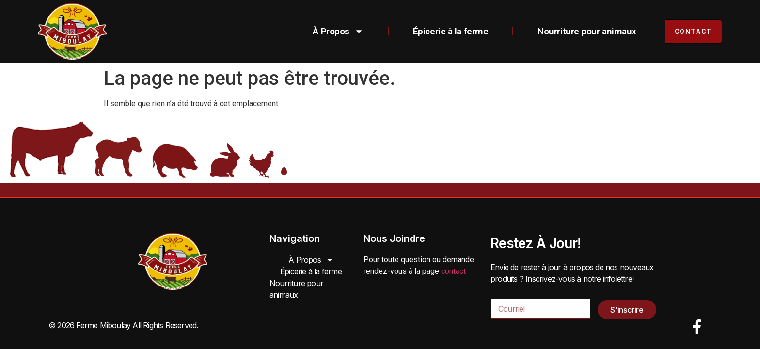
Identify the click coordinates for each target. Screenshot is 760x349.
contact (453, 271)
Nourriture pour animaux (587, 31)
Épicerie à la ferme (450, 31)
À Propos (338, 31)
